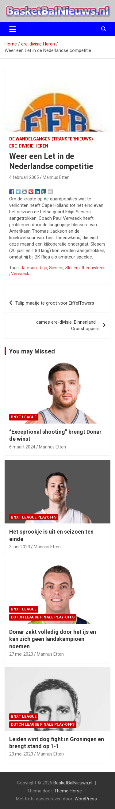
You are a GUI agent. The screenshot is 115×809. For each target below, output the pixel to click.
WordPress (86, 799)
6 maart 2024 (22, 446)
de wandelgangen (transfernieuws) (51, 138)
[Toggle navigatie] (13, 29)
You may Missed (32, 351)
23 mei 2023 (21, 754)
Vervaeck (20, 273)
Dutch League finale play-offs (43, 617)
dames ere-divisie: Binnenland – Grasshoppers (68, 325)
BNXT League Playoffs (33, 517)
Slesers (72, 267)
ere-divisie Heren (28, 146)
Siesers (56, 267)
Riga (43, 267)
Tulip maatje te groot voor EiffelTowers (54, 303)
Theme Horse (68, 791)
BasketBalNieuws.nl (72, 783)
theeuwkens (93, 267)
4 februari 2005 (24, 177)
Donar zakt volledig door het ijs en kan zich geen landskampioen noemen (52, 639)
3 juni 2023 (19, 546)
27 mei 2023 (21, 654)
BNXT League (23, 417)
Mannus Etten (56, 177)
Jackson (29, 267)
